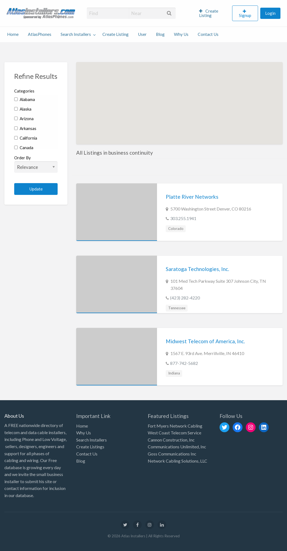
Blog (160, 34)
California (25, 137)
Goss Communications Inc (172, 453)
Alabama (24, 99)
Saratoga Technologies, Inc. (197, 269)
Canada (23, 147)
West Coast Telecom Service (174, 432)
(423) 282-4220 (185, 297)
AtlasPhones (39, 34)
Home (13, 34)
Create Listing (208, 13)
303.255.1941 (183, 218)
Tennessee (176, 308)
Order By (36, 164)
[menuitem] (213, 13)
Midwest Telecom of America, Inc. (205, 341)
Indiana (174, 373)
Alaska (22, 108)
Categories (24, 90)
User (142, 34)
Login (270, 13)
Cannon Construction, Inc (171, 439)
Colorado (176, 228)
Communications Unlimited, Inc (177, 446)
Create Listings (90, 446)
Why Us (181, 34)
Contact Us (208, 34)
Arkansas (25, 128)
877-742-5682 (184, 363)
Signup (245, 15)
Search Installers (76, 34)
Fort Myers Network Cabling (175, 425)
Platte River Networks (192, 197)
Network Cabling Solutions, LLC (177, 460)
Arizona (24, 118)
